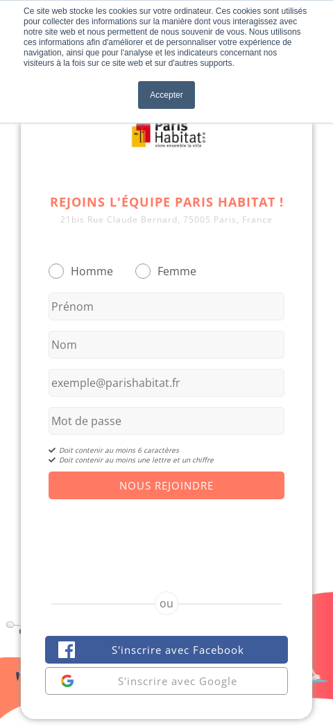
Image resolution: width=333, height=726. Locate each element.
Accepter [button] (166, 95)
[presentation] (166, 533)
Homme (92, 271)
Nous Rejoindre (166, 485)
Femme (176, 271)
